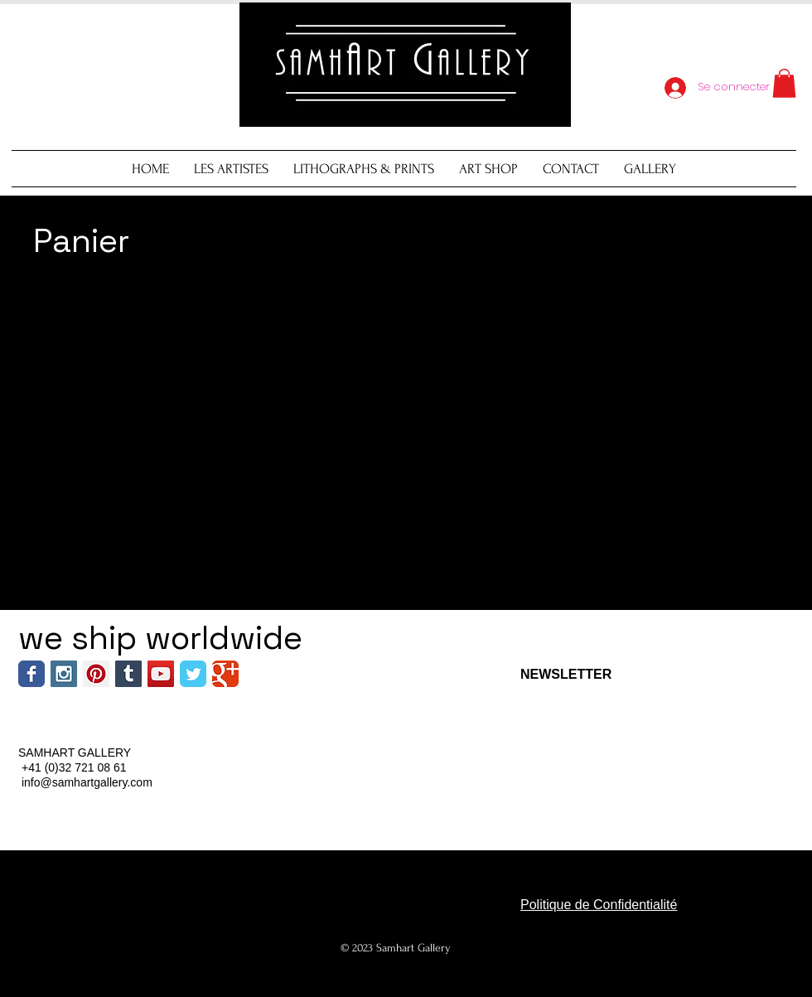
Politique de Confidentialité (598, 905)
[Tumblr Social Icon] (128, 674)
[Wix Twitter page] (193, 674)
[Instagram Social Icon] (64, 674)
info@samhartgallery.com (87, 782)
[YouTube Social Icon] (160, 674)
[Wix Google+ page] (225, 674)
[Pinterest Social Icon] (96, 674)
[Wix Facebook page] (31, 674)
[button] (784, 83)
